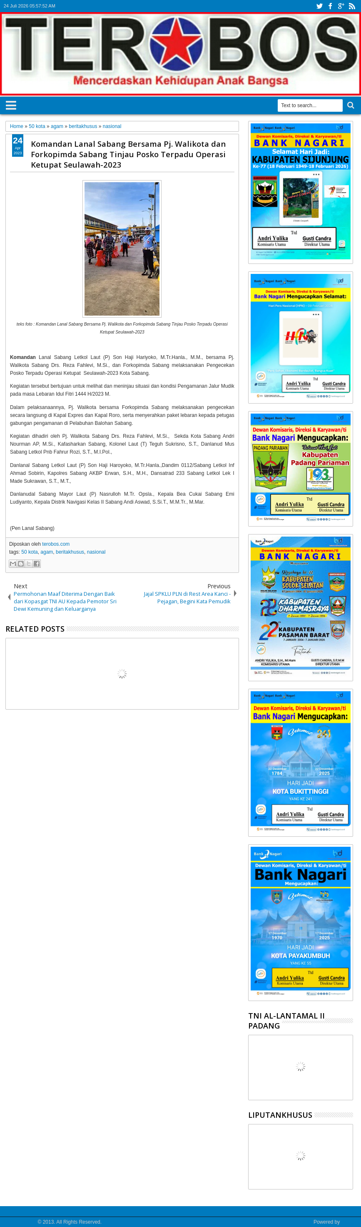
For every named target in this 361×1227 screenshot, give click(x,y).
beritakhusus (70, 552)
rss (351, 6)
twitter (319, 6)
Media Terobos (20, 1222)
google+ (341, 6)
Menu (11, 104)
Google (349, 1222)
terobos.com (56, 544)
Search (350, 105)
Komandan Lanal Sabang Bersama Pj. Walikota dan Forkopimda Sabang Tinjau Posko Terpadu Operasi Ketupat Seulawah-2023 (128, 154)
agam (46, 552)
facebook (330, 6)
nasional (96, 552)
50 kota (29, 552)
